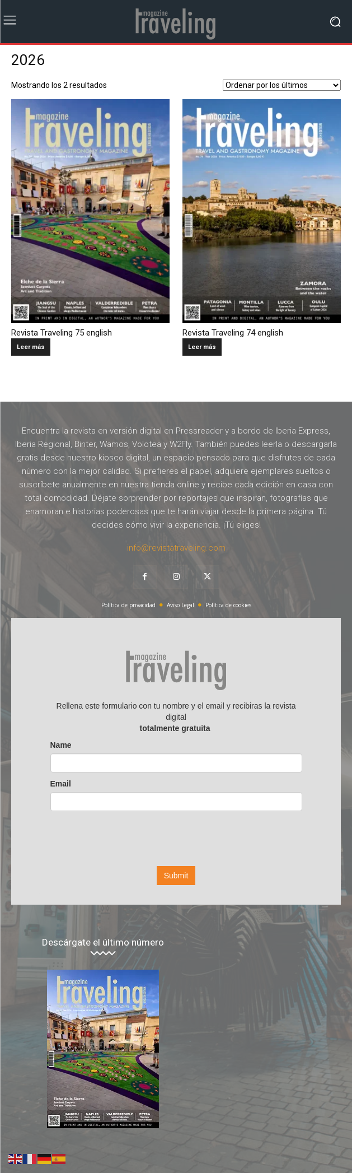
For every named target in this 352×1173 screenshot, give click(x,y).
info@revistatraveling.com (176, 548)
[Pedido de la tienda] (282, 85)
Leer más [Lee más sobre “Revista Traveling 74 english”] (202, 347)
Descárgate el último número (103, 942)
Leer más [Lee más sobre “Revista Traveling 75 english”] (31, 347)
